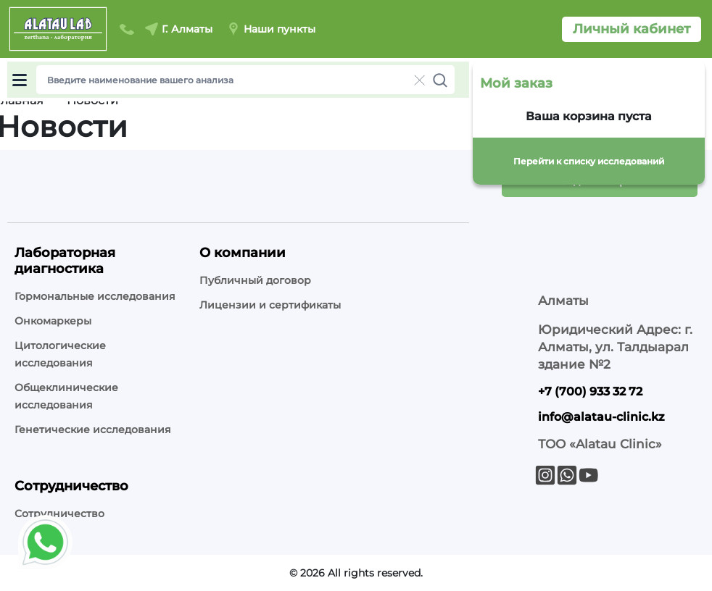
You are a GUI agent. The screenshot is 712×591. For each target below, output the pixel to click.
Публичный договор (255, 280)
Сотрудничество (59, 513)
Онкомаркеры (53, 320)
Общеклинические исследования (66, 396)
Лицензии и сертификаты (270, 304)
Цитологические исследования (60, 354)
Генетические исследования (93, 429)
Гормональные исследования (95, 296)
